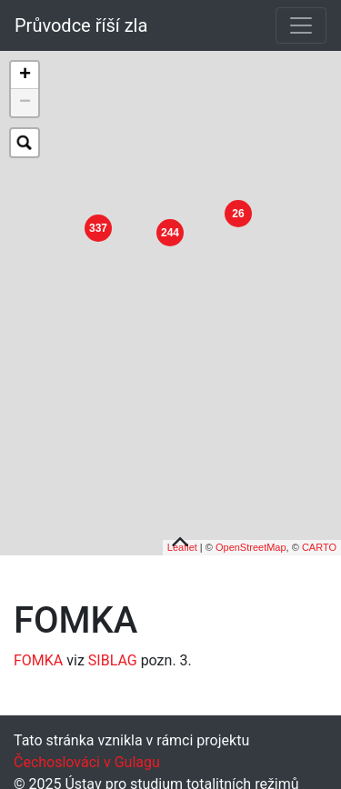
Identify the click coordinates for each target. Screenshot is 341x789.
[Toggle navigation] (301, 25)
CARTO (319, 542)
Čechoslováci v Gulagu (87, 757)
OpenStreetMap (251, 542)
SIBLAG (112, 655)
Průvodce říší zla (81, 25)
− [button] (25, 102)
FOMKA (38, 655)
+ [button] (25, 75)
